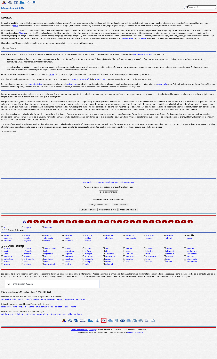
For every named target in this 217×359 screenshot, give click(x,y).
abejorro (27, 227)
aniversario (151, 256)
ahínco (88, 251)
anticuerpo (191, 256)
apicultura (69, 259)
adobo (169, 248)
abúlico (88, 238)
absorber (69, 235)
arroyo (47, 261)
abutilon (7, 240)
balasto (60, 299)
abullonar (109, 238)
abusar (190, 238)
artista (67, 261)
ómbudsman (41, 306)
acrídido (88, 248)
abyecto (27, 240)
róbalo (53, 314)
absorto (88, 235)
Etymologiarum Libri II (143, 54)
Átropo (6, 264)
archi (148, 259)
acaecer (6, 248)
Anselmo (170, 256)
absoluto (48, 235)
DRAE (51, 74)
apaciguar (48, 259)
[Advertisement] (108, 155)
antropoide (29, 259)
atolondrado (192, 261)
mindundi (17, 299)
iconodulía (27, 299)
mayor (84, 299)
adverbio (190, 248)
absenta (6, 235)
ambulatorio (192, 253)
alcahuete (170, 251)
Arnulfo (6, 261)
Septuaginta (99, 79)
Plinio (15, 25)
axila (87, 264)
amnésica (7, 256)
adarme (129, 248)
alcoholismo (192, 251)
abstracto (130, 235)
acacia (47, 240)
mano (73, 306)
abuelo (27, 238)
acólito (68, 248)
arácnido (129, 259)
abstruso (150, 235)
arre (25, 261)
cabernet (51, 299)
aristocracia (192, 259)
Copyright (92, 330)
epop (143, 38)
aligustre (68, 253)
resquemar (69, 299)
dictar (45, 314)
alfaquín (27, 253)
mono (39, 314)
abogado (48, 227)
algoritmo (48, 253)
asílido (108, 261)
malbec (36, 299)
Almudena (109, 253)
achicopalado (50, 248)
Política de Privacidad (79, 330)
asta (127, 261)
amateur (170, 253)
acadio (88, 240)
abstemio (109, 235)
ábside (27, 235)
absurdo (170, 235)
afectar (6, 251)
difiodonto (19, 314)
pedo (67, 306)
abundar (149, 238)
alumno (30, 306)
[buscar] (51, 284)
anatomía (69, 256)
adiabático (150, 248)
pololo (4, 314)
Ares (168, 259)
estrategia (59, 306)
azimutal (109, 264)
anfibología (110, 256)
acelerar (27, 248)
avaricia (68, 264)
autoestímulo (50, 264)
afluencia (28, 251)
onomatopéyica (35, 84)
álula (148, 253)
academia (69, 240)
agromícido (69, 251)
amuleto (27, 256)
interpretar (30, 314)
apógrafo (89, 259)
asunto (149, 261)
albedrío (149, 251)
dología (162, 84)
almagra (88, 253)
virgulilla (22, 306)
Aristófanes (72, 84)
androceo (89, 256)
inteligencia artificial (135, 332)
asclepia (88, 261)
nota (15, 306)
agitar (46, 251)
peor (77, 299)
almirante (78, 314)
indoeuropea (127, 38)
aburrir (169, 238)
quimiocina (6, 299)
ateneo (169, 261)
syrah (43, 299)
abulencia (48, 238)
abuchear (7, 238)
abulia (67, 238)
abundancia (131, 238)
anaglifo (47, 256)
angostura (130, 256)
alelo (5, 253)
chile (70, 314)
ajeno (107, 251)
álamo (128, 251)
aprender (109, 259)
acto (107, 248)
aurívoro (27, 264)
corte (3, 306)
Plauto (22, 33)
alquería (129, 253)
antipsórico (8, 259)
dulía (9, 306)
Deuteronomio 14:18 (80, 79)
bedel (50, 306)
